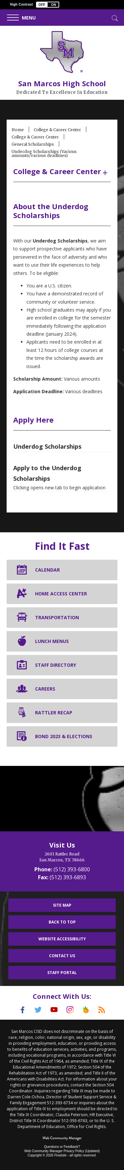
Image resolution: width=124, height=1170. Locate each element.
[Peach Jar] (86, 1009)
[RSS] (102, 1009)
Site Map (62, 905)
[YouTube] (54, 1009)
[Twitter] (38, 1009)
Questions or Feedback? (62, 1147)
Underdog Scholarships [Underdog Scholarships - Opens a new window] (47, 446)
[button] (47, 5)
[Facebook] (22, 1009)
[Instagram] (70, 1009)
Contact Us (62, 956)
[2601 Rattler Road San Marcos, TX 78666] (62, 857)
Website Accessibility (62, 939)
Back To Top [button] (62, 922)
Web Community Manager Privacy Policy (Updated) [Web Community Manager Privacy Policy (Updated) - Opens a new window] (62, 1151)
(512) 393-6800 (72, 869)
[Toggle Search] (114, 17)
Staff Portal (62, 972)
